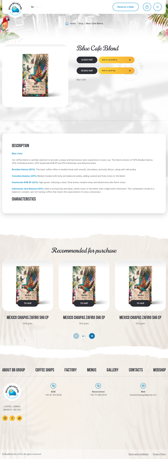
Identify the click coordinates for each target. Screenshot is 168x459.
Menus (91, 370)
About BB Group (13, 370)
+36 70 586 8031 (98, 395)
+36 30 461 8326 (53, 395)
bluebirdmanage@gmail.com (143, 395)
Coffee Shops (44, 370)
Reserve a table (125, 7)
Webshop (159, 370)
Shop (81, 23)
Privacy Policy (159, 454)
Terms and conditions (138, 454)
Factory (70, 370)
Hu (37, 7)
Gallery (112, 370)
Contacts (136, 370)
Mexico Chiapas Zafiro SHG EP (28, 318)
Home (73, 23)
